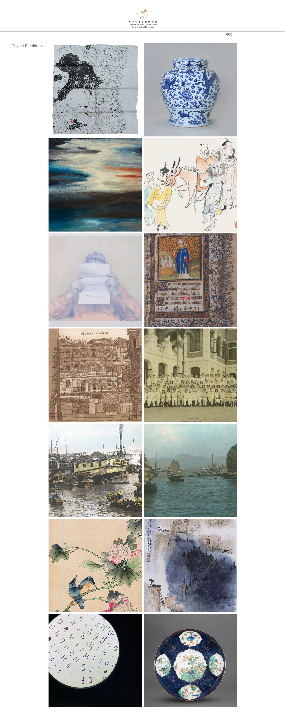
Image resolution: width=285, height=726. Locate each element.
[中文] (228, 34)
